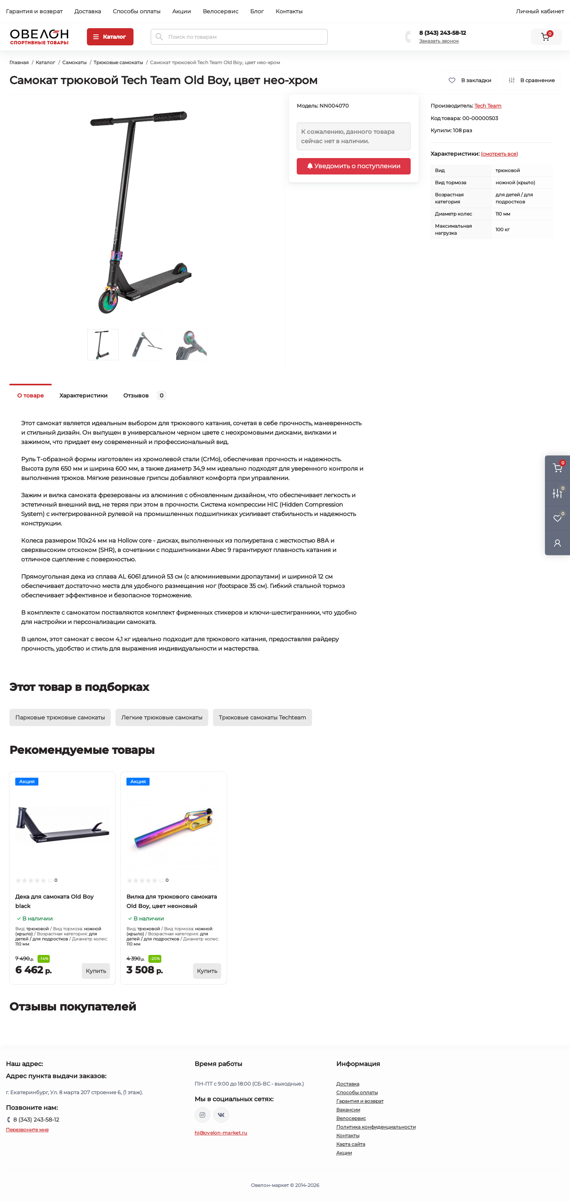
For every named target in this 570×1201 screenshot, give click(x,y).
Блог (257, 11)
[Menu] (110, 36)
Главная (19, 62)
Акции (181, 11)
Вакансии (348, 1110)
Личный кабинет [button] (540, 11)
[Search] (159, 37)
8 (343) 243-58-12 (442, 32)
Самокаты (74, 62)
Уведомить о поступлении (353, 166)
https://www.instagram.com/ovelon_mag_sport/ (202, 1115)
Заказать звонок (439, 41)
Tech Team (487, 105)
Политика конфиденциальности (376, 1127)
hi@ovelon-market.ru (221, 1133)
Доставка (87, 11)
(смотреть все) (499, 154)
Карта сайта (350, 1144)
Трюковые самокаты (118, 62)
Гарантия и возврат (34, 11)
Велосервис (220, 11)
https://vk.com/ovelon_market (221, 1115)
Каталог (45, 62)
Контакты (289, 11)
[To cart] (96, 971)
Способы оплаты (137, 11)
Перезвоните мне (27, 1130)
